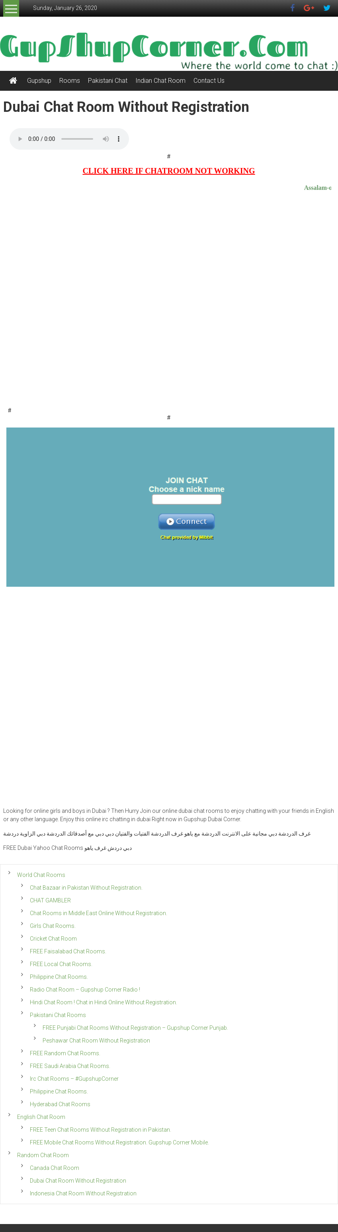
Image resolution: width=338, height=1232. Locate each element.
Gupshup (39, 80)
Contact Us (209, 80)
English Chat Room (41, 1117)
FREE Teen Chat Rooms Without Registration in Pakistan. (100, 1130)
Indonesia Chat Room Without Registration (83, 1193)
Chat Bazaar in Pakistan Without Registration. (86, 887)
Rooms (69, 80)
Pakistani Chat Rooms (58, 1015)
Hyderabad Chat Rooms (60, 1104)
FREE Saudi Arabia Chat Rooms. (70, 1066)
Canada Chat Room (54, 1168)
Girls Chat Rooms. (53, 926)
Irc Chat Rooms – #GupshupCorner (74, 1079)
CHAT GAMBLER (50, 900)
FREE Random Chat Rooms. (65, 1053)
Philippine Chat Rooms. (59, 977)
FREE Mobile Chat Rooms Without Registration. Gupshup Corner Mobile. (119, 1142)
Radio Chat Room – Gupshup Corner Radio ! (85, 989)
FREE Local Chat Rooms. (61, 964)
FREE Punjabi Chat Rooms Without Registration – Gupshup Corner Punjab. (135, 1028)
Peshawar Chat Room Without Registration (96, 1040)
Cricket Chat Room (53, 938)
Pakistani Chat (107, 80)
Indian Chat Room (160, 80)
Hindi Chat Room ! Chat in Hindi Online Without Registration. (103, 1002)
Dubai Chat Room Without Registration (78, 1180)
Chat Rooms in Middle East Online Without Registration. (98, 913)
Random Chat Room (43, 1155)
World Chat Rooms (41, 875)
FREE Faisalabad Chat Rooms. (68, 951)
